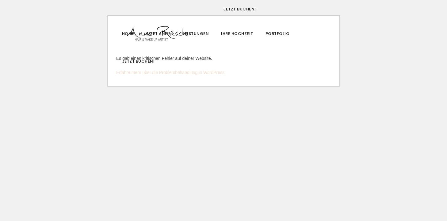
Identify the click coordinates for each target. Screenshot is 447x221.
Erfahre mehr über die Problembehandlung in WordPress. (171, 72)
